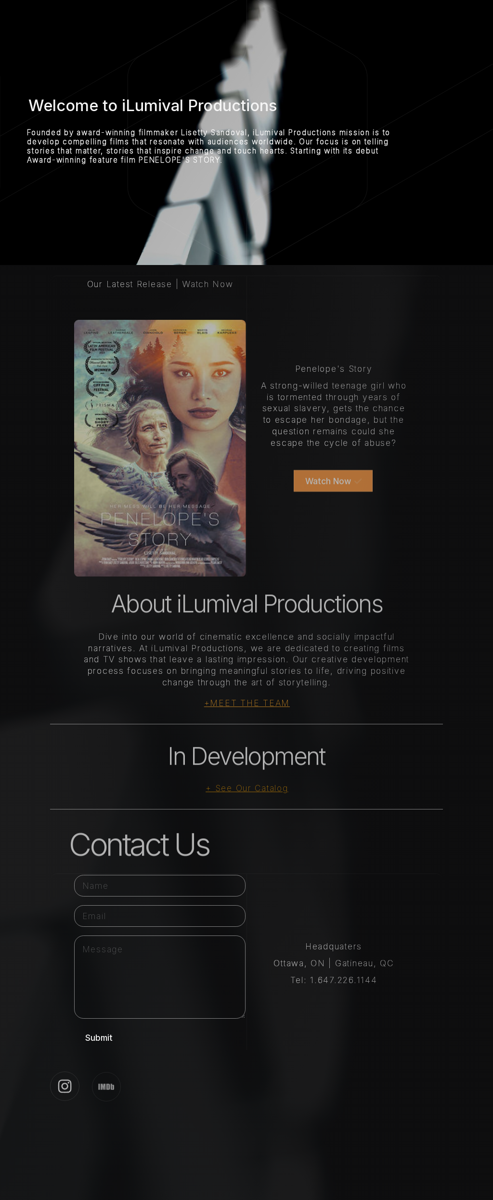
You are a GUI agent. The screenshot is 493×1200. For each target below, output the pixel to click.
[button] (333, 484)
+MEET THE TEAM (247, 703)
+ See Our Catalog (247, 788)
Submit (99, 1038)
